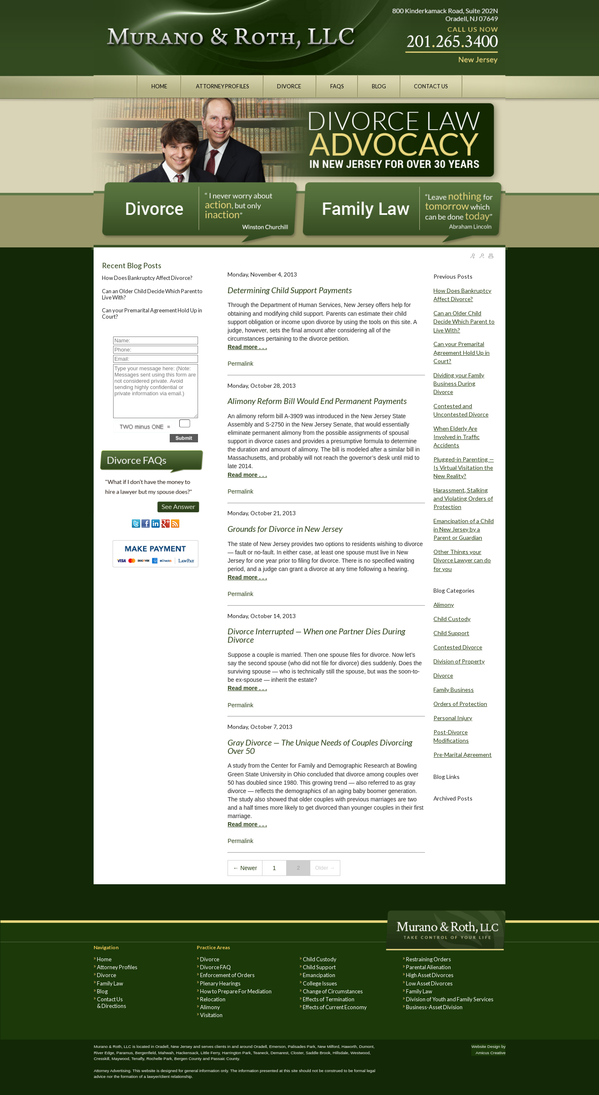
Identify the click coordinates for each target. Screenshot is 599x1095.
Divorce (443, 675)
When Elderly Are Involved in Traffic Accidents (456, 437)
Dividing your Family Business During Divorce (458, 383)
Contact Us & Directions (111, 1002)
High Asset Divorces (429, 975)
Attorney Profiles (117, 967)
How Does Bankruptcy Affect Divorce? (147, 277)
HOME (159, 86)
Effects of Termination (328, 999)
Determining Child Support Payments (290, 290)
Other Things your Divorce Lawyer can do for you (462, 560)
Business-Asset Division (434, 1007)
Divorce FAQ (215, 967)
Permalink (240, 363)
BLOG (379, 86)
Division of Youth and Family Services (449, 999)
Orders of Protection (460, 703)
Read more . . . (247, 347)
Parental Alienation (428, 967)
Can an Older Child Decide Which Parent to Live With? (152, 294)
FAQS (337, 86)
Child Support (451, 632)
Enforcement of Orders (227, 975)
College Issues (320, 983)
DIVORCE (289, 86)
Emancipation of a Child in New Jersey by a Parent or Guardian (463, 529)
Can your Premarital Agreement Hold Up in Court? (152, 313)
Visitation (211, 1015)
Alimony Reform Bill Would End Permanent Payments (317, 401)
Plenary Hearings (220, 983)
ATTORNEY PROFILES (222, 86)
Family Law (110, 983)
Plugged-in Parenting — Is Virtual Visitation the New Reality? (463, 467)
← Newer (245, 868)
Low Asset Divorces (429, 983)
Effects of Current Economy (335, 1007)
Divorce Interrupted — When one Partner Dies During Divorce (316, 635)
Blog (102, 991)
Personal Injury (452, 717)
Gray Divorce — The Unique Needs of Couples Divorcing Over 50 (320, 746)
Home (104, 959)
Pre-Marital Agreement (462, 754)
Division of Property (459, 661)
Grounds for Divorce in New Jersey (285, 529)
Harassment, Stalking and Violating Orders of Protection (463, 498)
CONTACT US (431, 86)
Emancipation (319, 975)
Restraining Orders (428, 959)
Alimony (443, 604)
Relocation (212, 999)
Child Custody (451, 618)
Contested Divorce (457, 647)
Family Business (453, 689)
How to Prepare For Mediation (236, 991)
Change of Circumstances (333, 991)
